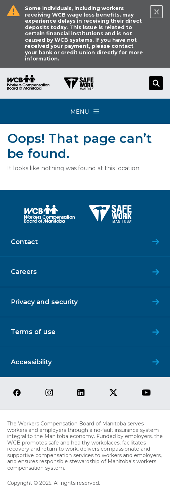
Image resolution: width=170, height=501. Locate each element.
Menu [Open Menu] (85, 111)
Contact (24, 242)
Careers (24, 272)
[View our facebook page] (17, 393)
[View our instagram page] (49, 393)
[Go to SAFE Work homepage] (78, 84)
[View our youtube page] (146, 393)
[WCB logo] (49, 215)
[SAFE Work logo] (110, 215)
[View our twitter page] (113, 393)
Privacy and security (44, 302)
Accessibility (31, 362)
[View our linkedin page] (81, 393)
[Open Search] (156, 83)
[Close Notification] (156, 11)
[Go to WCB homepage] (28, 83)
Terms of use (33, 332)
